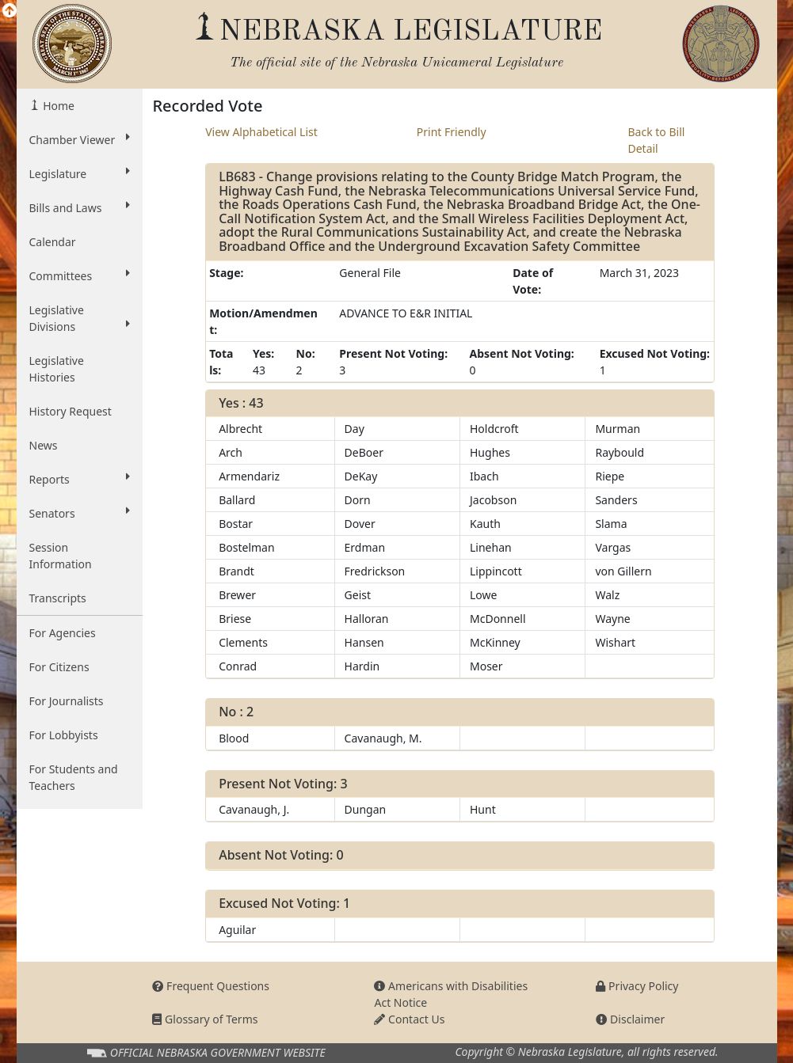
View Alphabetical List (261, 131)
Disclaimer (630, 1019)
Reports (80, 479)
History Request (70, 411)
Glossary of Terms (204, 1019)
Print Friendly (451, 131)
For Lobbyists (63, 734)
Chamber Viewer (80, 139)
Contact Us (409, 1019)
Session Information (60, 555)
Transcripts (57, 598)
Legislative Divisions (80, 318)
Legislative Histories (56, 369)
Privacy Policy (637, 985)
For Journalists (66, 700)
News (43, 445)
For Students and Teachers (73, 777)
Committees (80, 275)
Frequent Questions (210, 985)
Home (57, 105)
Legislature (80, 173)
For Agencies (62, 632)
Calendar (52, 241)
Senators (80, 513)
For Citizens (59, 666)
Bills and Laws (80, 207)
